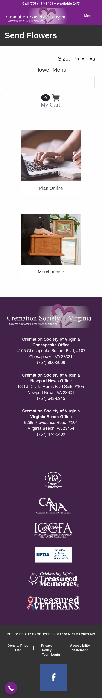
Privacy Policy (46, 648)
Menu (89, 16)
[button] (76, 59)
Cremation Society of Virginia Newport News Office (51, 378)
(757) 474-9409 (51, 434)
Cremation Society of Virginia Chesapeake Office (51, 342)
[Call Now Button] (11, 688)
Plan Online (51, 188)
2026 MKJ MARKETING (77, 634)
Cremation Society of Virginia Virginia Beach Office (51, 414)
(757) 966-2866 (51, 362)
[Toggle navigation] (50, 82)
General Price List (17, 648)
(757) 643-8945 (51, 398)
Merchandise (51, 271)
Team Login (51, 654)
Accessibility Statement (80, 648)
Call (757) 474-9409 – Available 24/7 (51, 3)
